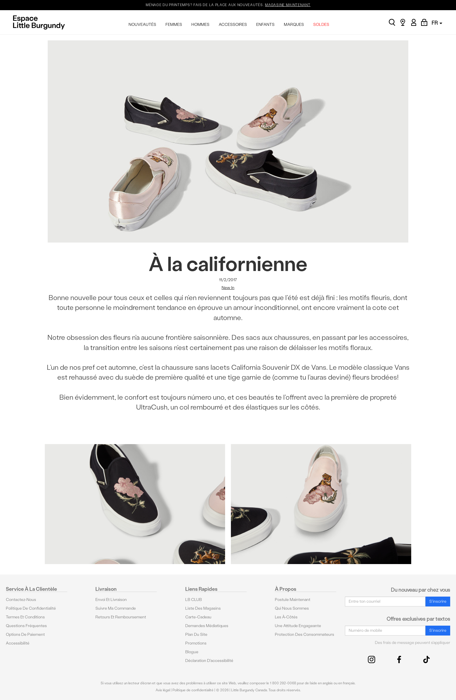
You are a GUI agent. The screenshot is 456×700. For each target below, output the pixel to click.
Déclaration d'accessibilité (209, 660)
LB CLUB (193, 599)
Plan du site (196, 634)
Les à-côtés (286, 617)
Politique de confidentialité (31, 608)
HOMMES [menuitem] (200, 24)
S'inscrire (437, 601)
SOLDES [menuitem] (321, 24)
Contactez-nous (21, 599)
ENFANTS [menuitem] (265, 24)
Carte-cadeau (198, 617)
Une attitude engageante (298, 625)
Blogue (191, 651)
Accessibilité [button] (17, 643)
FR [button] (437, 23)
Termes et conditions (25, 617)
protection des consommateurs (304, 634)
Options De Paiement (25, 634)
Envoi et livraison (111, 599)
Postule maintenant (292, 599)
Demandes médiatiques (206, 625)
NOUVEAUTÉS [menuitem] (142, 24)
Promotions (195, 643)
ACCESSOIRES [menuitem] (233, 24)
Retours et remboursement (120, 617)
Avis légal (163, 690)
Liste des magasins (203, 608)
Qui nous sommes (292, 608)
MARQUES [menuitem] (294, 24)
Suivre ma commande (115, 608)
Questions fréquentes (26, 625)
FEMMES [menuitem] (173, 24)
